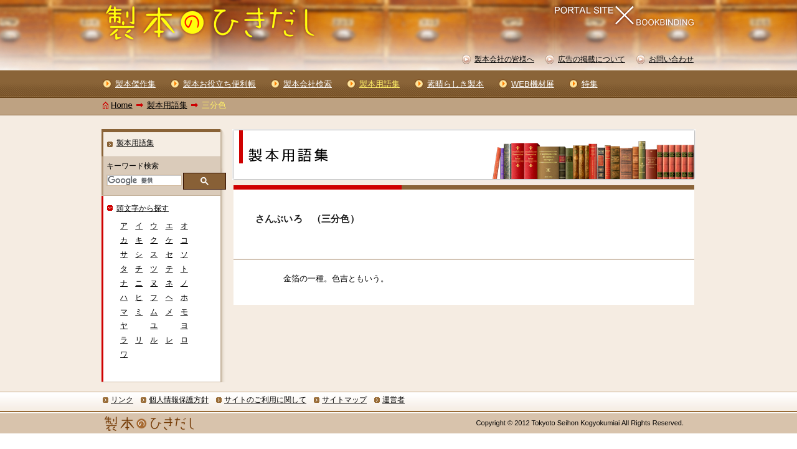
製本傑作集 (135, 84)
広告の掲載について (591, 59)
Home (122, 105)
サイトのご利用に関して (265, 399)
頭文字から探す (142, 208)
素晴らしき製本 (455, 84)
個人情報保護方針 (179, 399)
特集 (590, 84)
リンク (122, 399)
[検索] (143, 180)
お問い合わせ (671, 59)
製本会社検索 (307, 84)
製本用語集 (167, 105)
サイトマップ (344, 399)
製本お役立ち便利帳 (219, 84)
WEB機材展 (532, 84)
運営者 (393, 399)
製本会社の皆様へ (504, 59)
